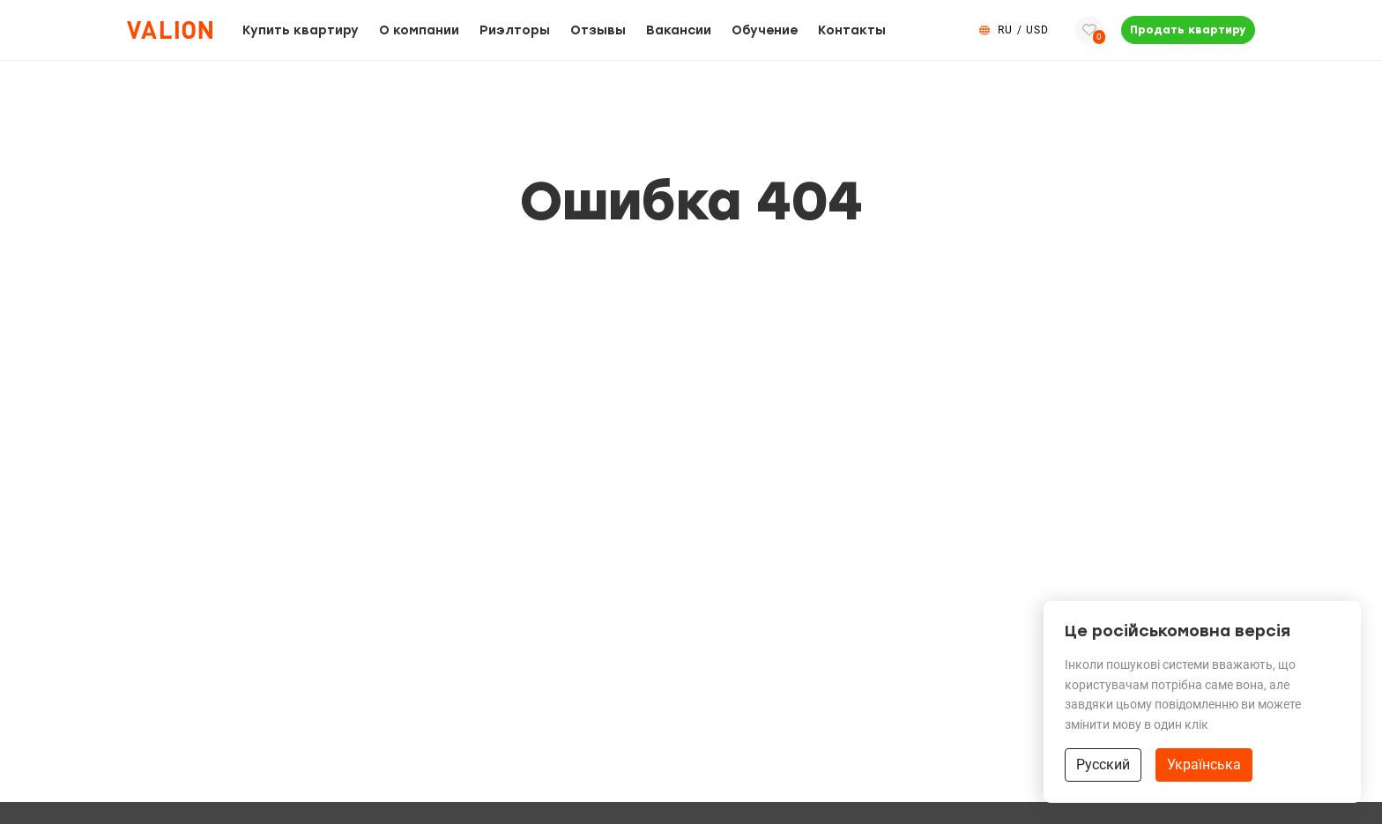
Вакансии (678, 30)
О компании (419, 30)
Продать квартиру (1188, 30)
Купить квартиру (300, 30)
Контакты (852, 30)
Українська (1204, 764)
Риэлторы (514, 30)
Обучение (765, 30)
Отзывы (598, 30)
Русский (1103, 764)
